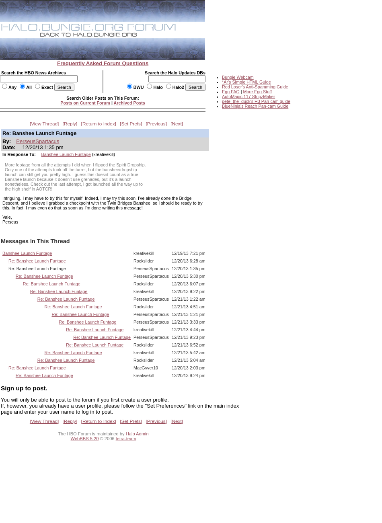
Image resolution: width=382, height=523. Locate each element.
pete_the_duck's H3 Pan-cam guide (256, 101)
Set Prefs (131, 124)
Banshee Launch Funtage (66, 154)
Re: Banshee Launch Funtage (37, 260)
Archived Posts (129, 102)
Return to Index (98, 124)
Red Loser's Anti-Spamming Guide (255, 86)
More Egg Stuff (257, 91)
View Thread (44, 124)
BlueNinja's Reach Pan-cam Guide (255, 106)
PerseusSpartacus (37, 141)
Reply (70, 124)
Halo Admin (137, 433)
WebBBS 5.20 (85, 438)
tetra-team (126, 438)
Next (177, 124)
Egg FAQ (231, 91)
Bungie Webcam (238, 77)
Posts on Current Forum (85, 102)
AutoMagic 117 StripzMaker (248, 96)
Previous (156, 124)
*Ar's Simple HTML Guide (246, 82)
